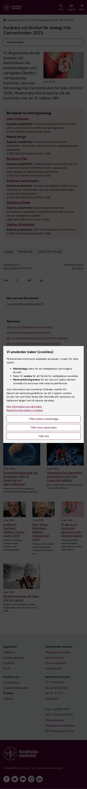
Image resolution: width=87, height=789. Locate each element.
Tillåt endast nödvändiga (43, 419)
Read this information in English (25, 410)
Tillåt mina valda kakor (43, 427)
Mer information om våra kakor (24, 406)
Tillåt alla (43, 436)
